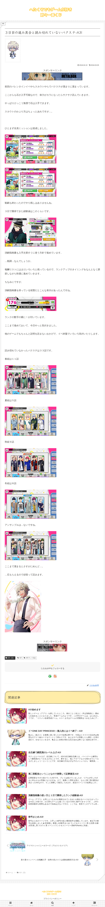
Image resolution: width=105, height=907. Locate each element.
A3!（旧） (10, 658)
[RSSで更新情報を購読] (55, 676)
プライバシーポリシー (52, 899)
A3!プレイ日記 (30, 658)
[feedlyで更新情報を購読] (50, 676)
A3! (19, 658)
